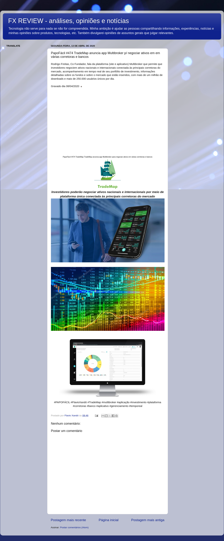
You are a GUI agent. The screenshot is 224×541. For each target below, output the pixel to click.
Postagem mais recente (68, 520)
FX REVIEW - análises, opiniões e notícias (68, 20)
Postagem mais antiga (147, 520)
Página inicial (108, 520)
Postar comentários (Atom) (74, 527)
